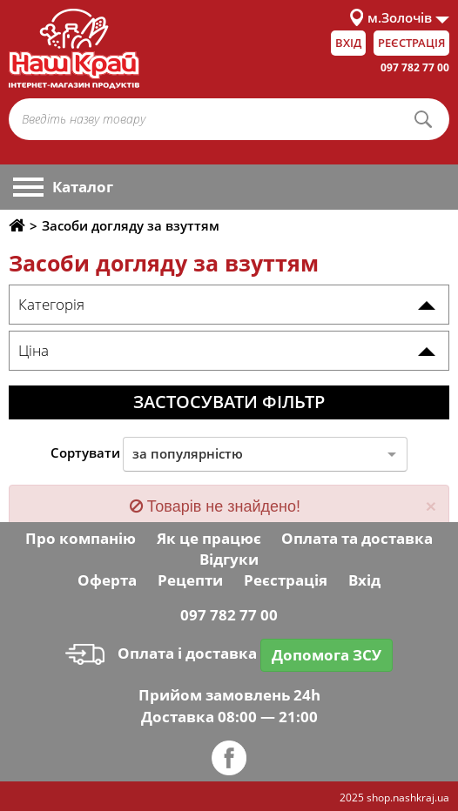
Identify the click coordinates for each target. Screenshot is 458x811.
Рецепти (190, 580)
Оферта (107, 580)
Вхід (348, 42)
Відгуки (229, 559)
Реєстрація (411, 42)
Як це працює (209, 538)
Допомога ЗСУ (326, 655)
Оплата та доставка (357, 538)
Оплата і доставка (161, 653)
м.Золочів (399, 17)
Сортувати (85, 452)
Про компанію (80, 538)
